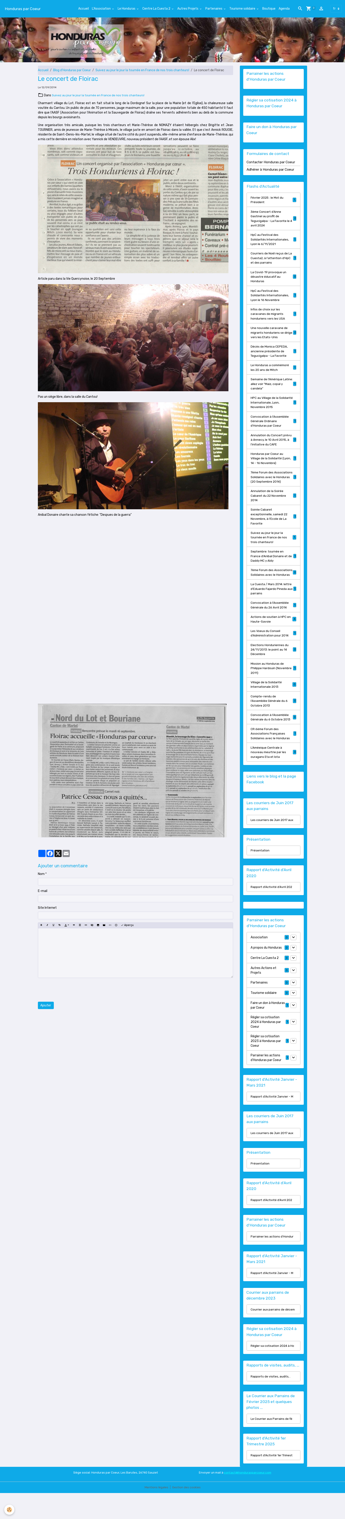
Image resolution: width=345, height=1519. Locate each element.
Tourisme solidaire (242, 9)
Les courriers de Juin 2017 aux (272, 842)
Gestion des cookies (186, 1513)
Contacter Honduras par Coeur (271, 163)
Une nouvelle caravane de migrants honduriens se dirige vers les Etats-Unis (273, 336)
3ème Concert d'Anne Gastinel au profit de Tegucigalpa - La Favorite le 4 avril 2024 (273, 219)
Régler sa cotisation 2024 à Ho (273, 1371)
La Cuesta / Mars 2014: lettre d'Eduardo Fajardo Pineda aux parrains (273, 607)
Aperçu (127, 925)
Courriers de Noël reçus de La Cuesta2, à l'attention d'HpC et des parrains (273, 259)
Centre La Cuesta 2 (156, 9)
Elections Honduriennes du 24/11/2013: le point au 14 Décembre (273, 669)
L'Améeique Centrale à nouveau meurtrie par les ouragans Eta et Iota (273, 774)
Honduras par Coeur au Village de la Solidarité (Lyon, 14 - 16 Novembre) (273, 464)
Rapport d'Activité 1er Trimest (272, 1481)
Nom (41, 874)
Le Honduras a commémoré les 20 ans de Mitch (273, 371)
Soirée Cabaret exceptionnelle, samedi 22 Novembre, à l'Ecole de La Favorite (273, 529)
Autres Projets (188, 9)
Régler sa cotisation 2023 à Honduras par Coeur (266, 1063)
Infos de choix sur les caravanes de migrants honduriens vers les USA (273, 317)
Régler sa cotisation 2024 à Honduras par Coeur (266, 1044)
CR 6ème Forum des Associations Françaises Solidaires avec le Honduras (273, 755)
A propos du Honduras (266, 971)
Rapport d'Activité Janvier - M (272, 1120)
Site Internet (47, 908)
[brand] (22, 9)
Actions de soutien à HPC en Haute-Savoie (273, 638)
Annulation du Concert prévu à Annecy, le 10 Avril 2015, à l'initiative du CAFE (273, 445)
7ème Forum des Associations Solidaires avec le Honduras (273, 588)
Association (259, 960)
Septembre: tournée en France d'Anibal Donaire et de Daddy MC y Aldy (273, 569)
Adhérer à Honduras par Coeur (270, 170)
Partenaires (214, 9)
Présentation (260, 873)
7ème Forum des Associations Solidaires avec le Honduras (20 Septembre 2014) (273, 486)
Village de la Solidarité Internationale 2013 (273, 705)
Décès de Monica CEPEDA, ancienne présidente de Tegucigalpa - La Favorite (273, 355)
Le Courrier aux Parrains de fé (272, 1444)
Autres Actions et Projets (263, 993)
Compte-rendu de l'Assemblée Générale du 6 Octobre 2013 (273, 721)
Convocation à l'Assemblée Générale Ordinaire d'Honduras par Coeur (273, 426)
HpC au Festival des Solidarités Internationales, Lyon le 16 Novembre (273, 298)
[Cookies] (9, 1510)
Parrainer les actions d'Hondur (272, 1261)
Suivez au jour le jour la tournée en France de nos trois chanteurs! (142, 70)
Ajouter (45, 1005)
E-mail (42, 891)
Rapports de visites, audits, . (271, 1402)
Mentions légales (156, 1513)
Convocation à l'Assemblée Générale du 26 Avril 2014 (273, 624)
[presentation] (72, 990)
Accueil (83, 9)
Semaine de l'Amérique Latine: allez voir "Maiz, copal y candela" (273, 388)
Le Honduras (127, 9)
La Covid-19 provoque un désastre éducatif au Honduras (273, 279)
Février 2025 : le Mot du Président (273, 200)
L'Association (101, 9)
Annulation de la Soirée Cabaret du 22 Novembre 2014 (273, 507)
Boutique (269, 9)
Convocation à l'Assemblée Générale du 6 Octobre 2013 (273, 738)
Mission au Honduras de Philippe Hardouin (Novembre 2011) (273, 688)
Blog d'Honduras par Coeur (72, 70)
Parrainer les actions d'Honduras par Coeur (266, 1080)
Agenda (284, 9)
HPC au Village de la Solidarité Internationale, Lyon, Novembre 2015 (273, 407)
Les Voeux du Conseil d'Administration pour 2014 (273, 652)
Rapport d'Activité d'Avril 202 (272, 910)
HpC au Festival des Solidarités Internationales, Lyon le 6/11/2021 (273, 240)
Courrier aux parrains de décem (273, 1334)
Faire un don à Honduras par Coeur (268, 1028)
